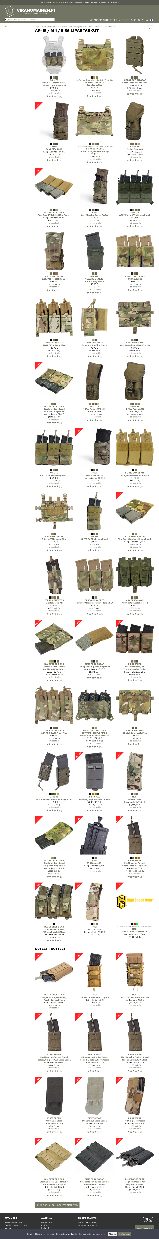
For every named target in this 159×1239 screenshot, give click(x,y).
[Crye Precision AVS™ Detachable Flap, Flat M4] (135, 329)
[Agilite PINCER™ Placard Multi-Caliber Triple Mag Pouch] (54, 68)
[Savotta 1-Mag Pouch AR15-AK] (94, 394)
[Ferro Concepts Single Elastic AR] (54, 587)
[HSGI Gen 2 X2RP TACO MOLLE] (135, 913)
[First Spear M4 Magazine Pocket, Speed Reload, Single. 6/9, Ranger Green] (54, 1044)
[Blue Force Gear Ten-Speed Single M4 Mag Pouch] (94, 652)
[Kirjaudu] (142, 19)
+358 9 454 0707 (90, 1222)
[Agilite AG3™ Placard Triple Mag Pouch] (135, 199)
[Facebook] (145, 1219)
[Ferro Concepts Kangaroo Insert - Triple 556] (135, 459)
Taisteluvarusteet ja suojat (75, 26)
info (137, 20)
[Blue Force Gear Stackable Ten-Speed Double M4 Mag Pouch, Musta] (94, 1168)
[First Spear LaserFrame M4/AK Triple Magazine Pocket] (135, 652)
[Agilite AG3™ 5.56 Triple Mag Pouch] (54, 459)
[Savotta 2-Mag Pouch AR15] (135, 394)
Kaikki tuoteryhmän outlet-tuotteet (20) (57, 1205)
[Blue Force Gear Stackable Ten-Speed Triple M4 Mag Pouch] (54, 394)
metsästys (126, 20)
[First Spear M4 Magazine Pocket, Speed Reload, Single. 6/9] (135, 848)
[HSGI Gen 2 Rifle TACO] (54, 134)
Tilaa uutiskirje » (144, 1228)
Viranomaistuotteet (51, 26)
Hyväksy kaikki (124, 1234)
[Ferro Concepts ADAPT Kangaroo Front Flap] (94, 134)
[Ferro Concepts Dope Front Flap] (94, 68)
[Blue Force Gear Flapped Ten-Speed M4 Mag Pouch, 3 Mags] (54, 913)
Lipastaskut (109, 26)
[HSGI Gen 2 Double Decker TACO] (94, 199)
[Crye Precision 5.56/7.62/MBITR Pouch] (54, 264)
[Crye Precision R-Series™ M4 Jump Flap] (54, 523)
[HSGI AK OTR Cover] (94, 913)
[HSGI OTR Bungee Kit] (94, 848)
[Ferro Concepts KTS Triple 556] (135, 264)
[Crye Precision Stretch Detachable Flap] (135, 718)
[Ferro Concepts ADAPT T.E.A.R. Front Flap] (54, 718)
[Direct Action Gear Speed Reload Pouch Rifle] (135, 68)
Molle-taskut (95, 26)
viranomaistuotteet (103, 20)
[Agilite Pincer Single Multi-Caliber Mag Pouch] (94, 264)
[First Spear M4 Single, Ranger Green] (94, 1106)
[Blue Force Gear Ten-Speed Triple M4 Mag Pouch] (54, 199)
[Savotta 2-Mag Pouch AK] (135, 134)
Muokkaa (112, 1234)
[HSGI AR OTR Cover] (135, 783)
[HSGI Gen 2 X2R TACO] (94, 459)
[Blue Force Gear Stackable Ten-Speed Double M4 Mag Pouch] (54, 652)
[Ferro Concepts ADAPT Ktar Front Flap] (54, 329)
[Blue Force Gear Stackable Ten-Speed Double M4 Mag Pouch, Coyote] (54, 1168)
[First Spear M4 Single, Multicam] (135, 1106)
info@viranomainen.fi (87, 1225)
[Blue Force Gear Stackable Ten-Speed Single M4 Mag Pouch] (54, 848)
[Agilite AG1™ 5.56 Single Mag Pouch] (94, 523)
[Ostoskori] (147, 20)
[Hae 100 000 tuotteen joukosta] (30, 19)
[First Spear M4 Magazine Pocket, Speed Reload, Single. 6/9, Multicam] (94, 1044)
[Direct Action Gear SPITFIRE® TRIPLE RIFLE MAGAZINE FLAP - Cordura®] (94, 718)
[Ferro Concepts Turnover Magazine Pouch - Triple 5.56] (94, 587)
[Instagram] (151, 1219)
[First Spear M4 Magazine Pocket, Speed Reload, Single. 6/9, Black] (135, 1044)
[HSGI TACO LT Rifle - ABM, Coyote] (94, 982)
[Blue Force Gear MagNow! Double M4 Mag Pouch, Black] (135, 1168)
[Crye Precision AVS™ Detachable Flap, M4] (135, 587)
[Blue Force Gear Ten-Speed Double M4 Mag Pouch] (135, 523)
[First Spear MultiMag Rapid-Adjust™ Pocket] (94, 783)
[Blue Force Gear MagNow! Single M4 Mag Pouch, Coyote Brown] (54, 982)
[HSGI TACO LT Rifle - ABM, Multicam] (135, 982)
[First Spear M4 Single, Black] (54, 1106)
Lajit (38, 26)
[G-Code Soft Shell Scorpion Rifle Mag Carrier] (54, 783)
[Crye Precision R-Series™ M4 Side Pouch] (94, 329)
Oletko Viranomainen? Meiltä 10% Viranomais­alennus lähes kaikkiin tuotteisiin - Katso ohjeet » (79, 2)
